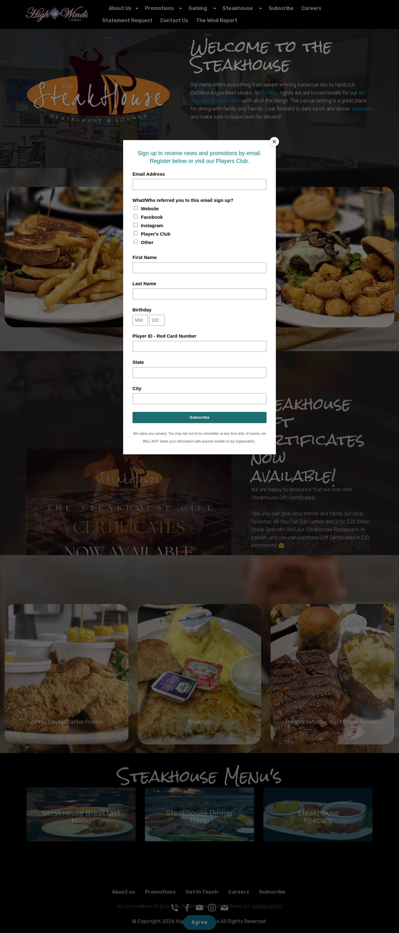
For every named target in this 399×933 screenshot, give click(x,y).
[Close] (274, 141)
